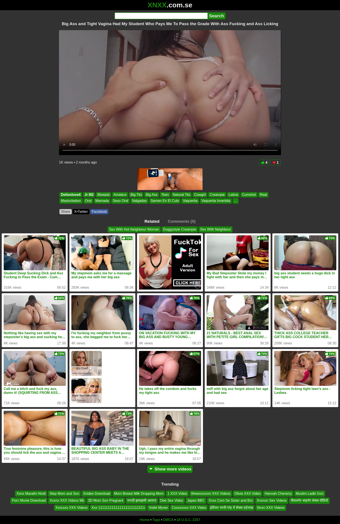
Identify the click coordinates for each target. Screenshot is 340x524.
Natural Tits (181, 194)
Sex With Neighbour (215, 229)
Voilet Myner (158, 507)
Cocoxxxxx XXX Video (189, 507)
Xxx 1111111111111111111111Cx (118, 507)
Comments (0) (182, 221)
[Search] (161, 15)
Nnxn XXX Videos (270, 507)
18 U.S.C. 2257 (188, 520)
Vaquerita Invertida (215, 201)
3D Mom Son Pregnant (105, 501)
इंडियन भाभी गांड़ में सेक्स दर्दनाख (231, 507)
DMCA (168, 520)
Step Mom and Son (64, 493)
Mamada (102, 201)
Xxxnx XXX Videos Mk (67, 501)
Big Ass (151, 194)
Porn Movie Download (29, 501)
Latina (233, 194)
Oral (88, 201)
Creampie (217, 194)
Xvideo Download (96, 493)
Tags (156, 520)
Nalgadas (139, 201)
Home (144, 520)
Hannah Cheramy (278, 493)
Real (263, 194)
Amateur (120, 194)
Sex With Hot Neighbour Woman (134, 229)
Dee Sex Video (171, 501)
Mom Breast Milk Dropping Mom (139, 493)
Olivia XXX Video (247, 493)
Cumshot (249, 194)
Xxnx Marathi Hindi (31, 493)
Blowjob (103, 194)
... (235, 201)
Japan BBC (196, 501)
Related (151, 221)
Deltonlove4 (71, 194)
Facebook (99, 211)
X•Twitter (81, 211)
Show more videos (170, 469)
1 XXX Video (177, 493)
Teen (165, 194)
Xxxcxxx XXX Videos (72, 507)
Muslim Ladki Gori (310, 493)
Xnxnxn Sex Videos (272, 501)
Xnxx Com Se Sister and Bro (231, 501)
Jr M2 (89, 194)
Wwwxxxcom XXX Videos (210, 493)
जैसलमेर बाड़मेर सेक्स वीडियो (309, 501)
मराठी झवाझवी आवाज (141, 501)
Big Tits (136, 194)
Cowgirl (200, 194)
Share (65, 211)
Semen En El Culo (165, 201)
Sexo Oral (120, 201)
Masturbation (71, 201)
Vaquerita (190, 201)
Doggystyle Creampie (179, 229)
